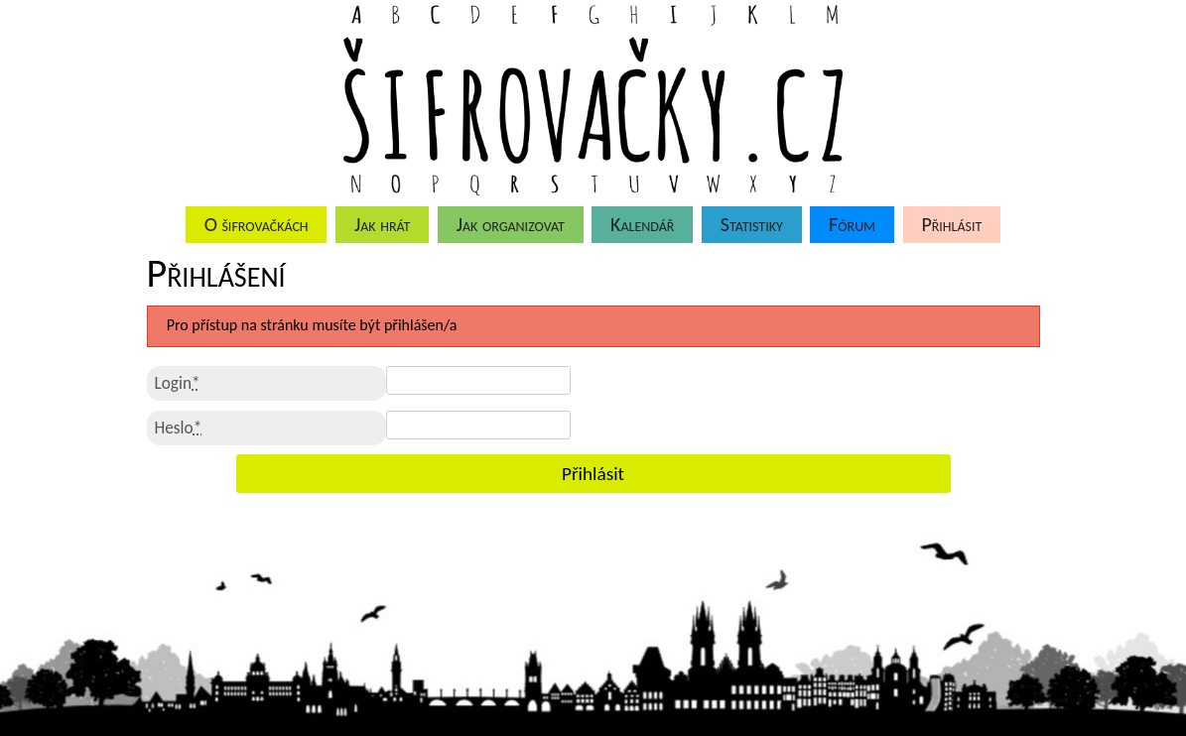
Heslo (178, 428)
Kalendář (642, 224)
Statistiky (752, 224)
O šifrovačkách (256, 224)
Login (177, 383)
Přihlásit (951, 224)
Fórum (852, 224)
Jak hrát (382, 224)
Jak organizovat (511, 224)
